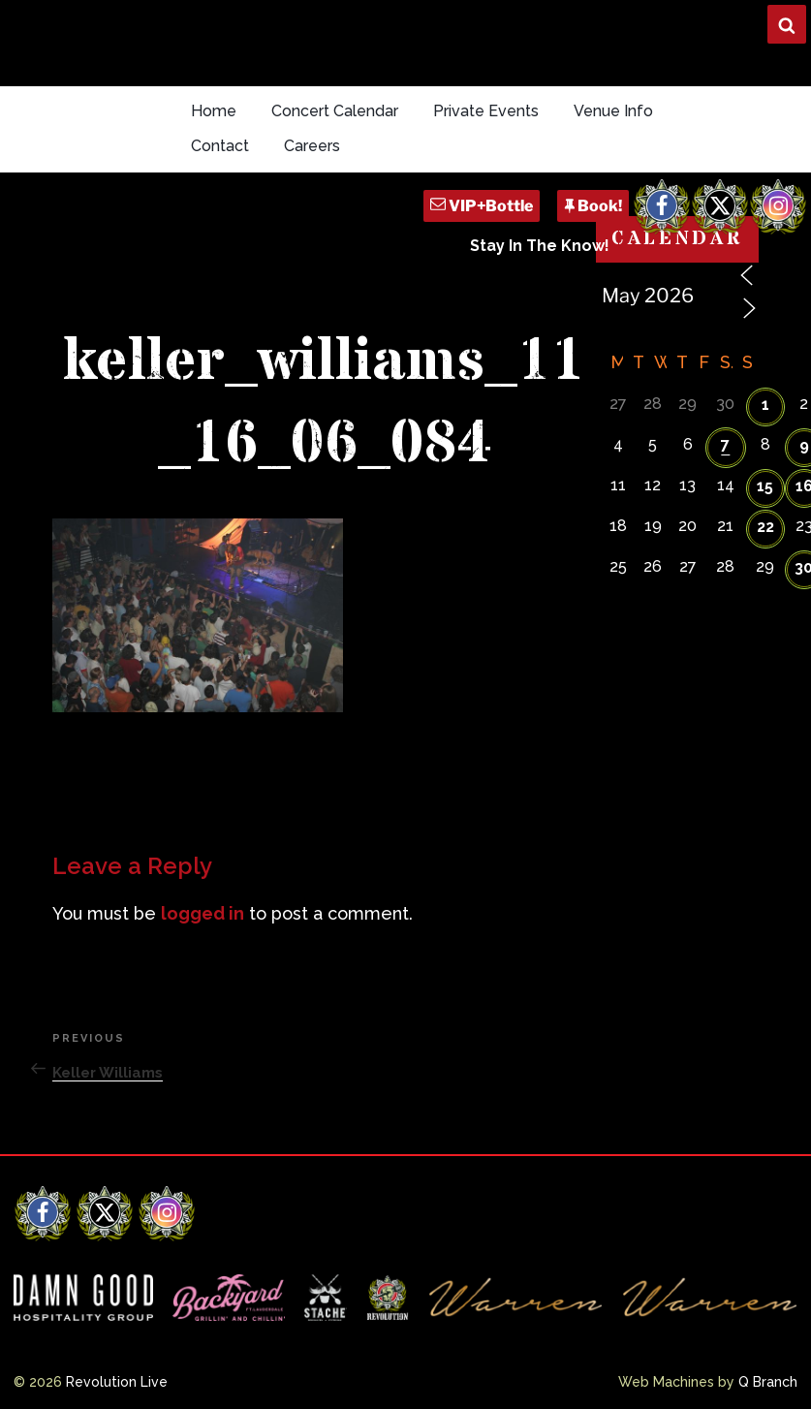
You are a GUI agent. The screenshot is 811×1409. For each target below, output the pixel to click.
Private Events (486, 111)
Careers (312, 146)
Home (213, 111)
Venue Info (613, 111)
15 (765, 486)
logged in (202, 913)
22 (765, 526)
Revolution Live (117, 1382)
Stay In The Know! (539, 245)
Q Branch (767, 1382)
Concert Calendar (334, 111)
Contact (220, 146)
